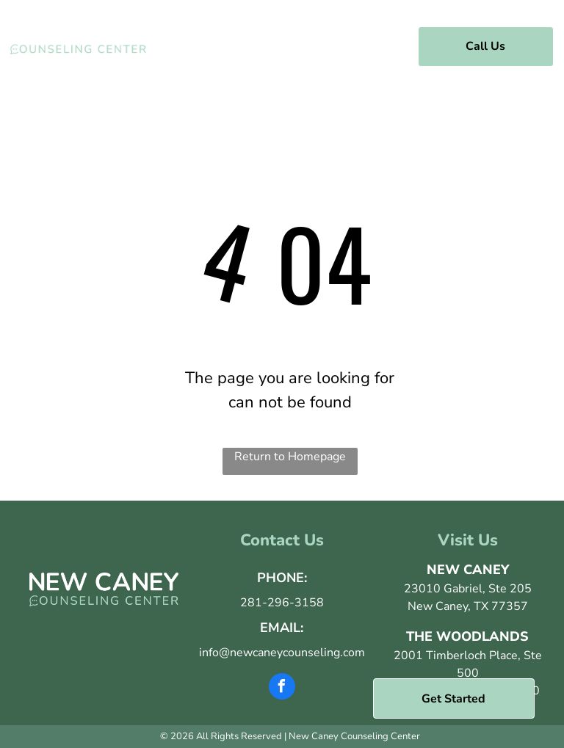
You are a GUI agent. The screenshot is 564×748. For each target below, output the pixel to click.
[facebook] (282, 688)
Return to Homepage (290, 457)
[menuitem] (243, 45)
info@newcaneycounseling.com (282, 652)
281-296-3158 (282, 603)
